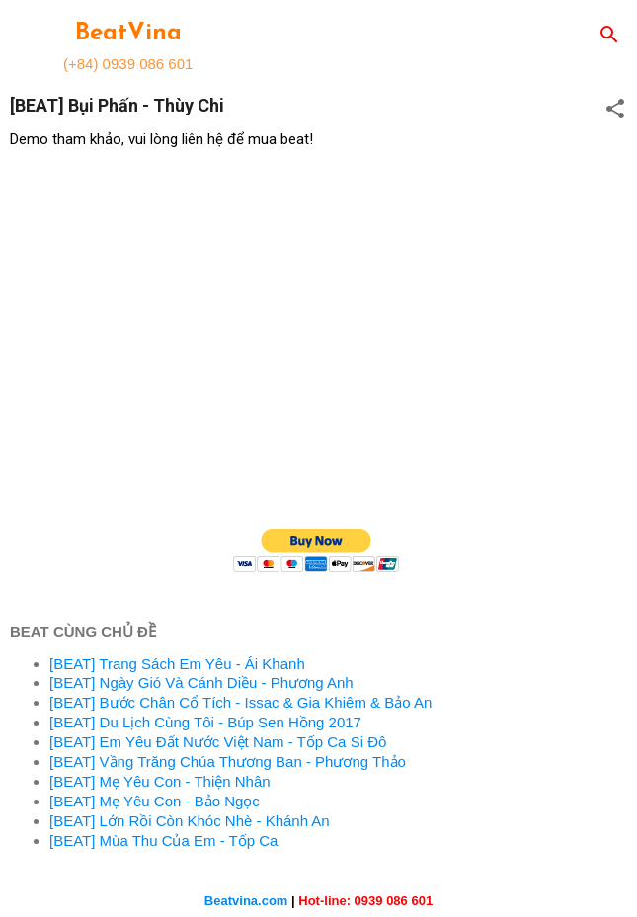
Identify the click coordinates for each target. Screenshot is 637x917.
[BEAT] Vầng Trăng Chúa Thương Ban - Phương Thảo (227, 761)
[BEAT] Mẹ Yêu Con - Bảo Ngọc (154, 801)
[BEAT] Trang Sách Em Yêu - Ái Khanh (177, 663)
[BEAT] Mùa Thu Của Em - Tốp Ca (163, 840)
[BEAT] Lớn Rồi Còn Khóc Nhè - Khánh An (189, 820)
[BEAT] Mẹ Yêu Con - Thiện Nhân (160, 781)
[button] (615, 110)
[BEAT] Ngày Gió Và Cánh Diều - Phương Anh (201, 682)
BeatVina (128, 33)
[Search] (609, 36)
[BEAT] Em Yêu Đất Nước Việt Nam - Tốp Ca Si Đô (217, 741)
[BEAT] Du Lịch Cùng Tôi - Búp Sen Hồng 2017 (205, 722)
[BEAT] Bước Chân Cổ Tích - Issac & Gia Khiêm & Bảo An (240, 702)
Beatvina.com (246, 900)
